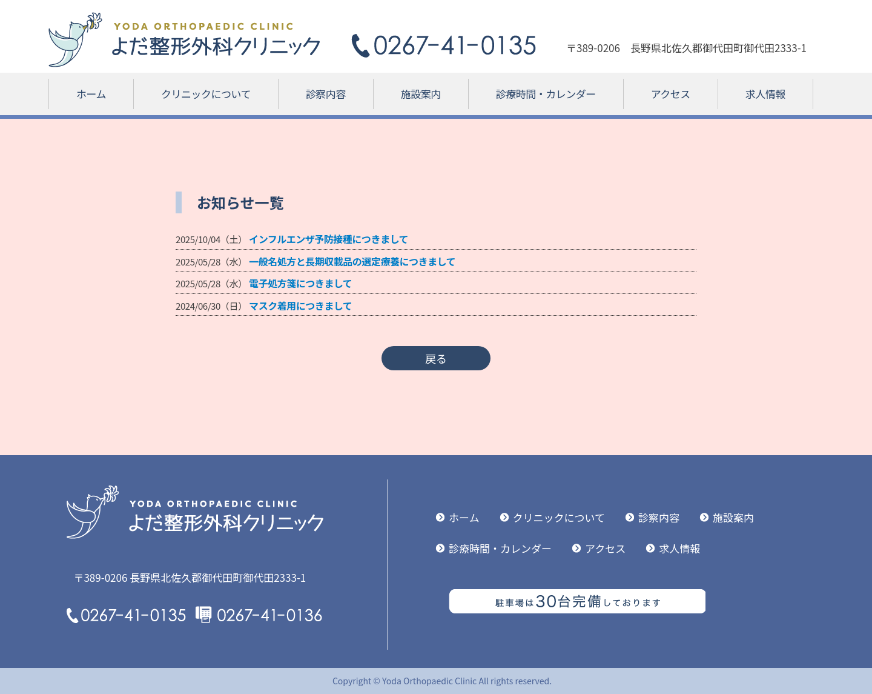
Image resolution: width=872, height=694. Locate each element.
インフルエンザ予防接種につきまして (328, 239)
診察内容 (326, 93)
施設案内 (421, 93)
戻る (436, 358)
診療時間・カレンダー (546, 93)
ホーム (91, 93)
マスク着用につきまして (300, 305)
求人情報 (765, 93)
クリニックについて (206, 93)
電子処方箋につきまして (300, 283)
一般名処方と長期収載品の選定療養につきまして (352, 261)
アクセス (670, 93)
